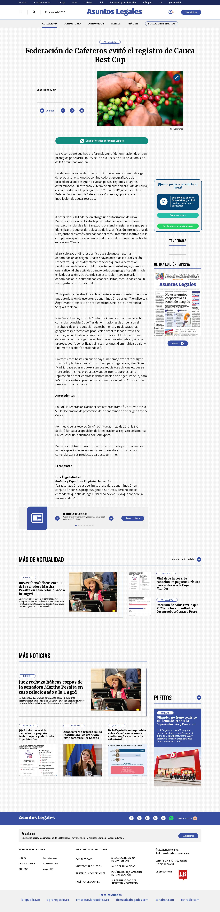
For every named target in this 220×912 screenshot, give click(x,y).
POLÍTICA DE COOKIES (88, 881)
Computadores (42, 2)
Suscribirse (191, 12)
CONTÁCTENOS (84, 859)
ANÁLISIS (133, 23)
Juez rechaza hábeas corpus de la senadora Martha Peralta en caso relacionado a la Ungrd (42, 588)
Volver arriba (187, 818)
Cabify (88, 2)
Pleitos (163, 697)
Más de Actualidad (41, 559)
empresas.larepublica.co (92, 899)
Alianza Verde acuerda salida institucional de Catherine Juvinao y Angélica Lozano (82, 734)
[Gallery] (84, 516)
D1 (161, 2)
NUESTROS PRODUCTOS (89, 866)
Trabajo (61, 2)
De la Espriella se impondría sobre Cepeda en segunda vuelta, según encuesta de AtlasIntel (127, 735)
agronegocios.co (58, 899)
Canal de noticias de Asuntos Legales (102, 141)
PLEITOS (116, 23)
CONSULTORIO (72, 23)
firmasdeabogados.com (132, 899)
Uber (75, 2)
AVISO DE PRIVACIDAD (123, 866)
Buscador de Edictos (161, 23)
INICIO (22, 857)
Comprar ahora (178, 215)
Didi (101, 2)
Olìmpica (148, 2)
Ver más (178, 343)
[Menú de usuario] (170, 12)
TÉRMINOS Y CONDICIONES (90, 873)
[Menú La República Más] (21, 12)
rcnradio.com (190, 899)
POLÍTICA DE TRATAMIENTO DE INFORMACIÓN (126, 873)
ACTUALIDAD (49, 23)
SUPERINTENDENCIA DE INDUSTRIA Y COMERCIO (124, 882)
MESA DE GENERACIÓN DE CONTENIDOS (123, 859)
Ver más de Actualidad (186, 559)
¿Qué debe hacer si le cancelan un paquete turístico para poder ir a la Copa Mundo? (178, 583)
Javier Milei (175, 2)
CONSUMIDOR (96, 23)
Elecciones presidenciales (123, 2)
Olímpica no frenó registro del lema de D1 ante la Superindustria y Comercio (177, 721)
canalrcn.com (164, 899)
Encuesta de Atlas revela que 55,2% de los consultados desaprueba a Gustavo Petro (177, 608)
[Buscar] (34, 12)
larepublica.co (30, 899)
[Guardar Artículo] (47, 110)
